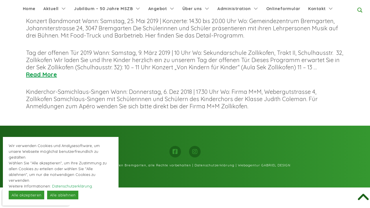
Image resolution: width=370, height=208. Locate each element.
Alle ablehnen (62, 195)
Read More (41, 74)
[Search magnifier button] (360, 10)
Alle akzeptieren (26, 195)
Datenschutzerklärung (214, 165)
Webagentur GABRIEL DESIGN (264, 165)
